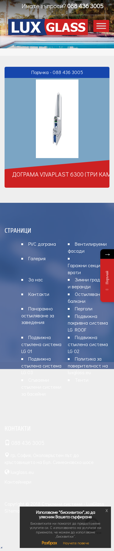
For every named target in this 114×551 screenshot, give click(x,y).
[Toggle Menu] (101, 26)
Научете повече (76, 542)
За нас (35, 279)
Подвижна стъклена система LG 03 (41, 365)
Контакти (38, 294)
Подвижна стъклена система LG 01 (41, 344)
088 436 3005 (85, 6)
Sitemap (13, 510)
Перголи (83, 308)
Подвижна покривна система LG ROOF (88, 323)
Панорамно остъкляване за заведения (37, 315)
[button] (1, 547)
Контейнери (18, 481)
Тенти (81, 380)
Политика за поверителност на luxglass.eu (88, 365)
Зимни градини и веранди (88, 283)
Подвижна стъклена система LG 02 (88, 344)
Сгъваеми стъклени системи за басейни (41, 387)
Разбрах (49, 543)
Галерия (37, 258)
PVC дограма (42, 244)
